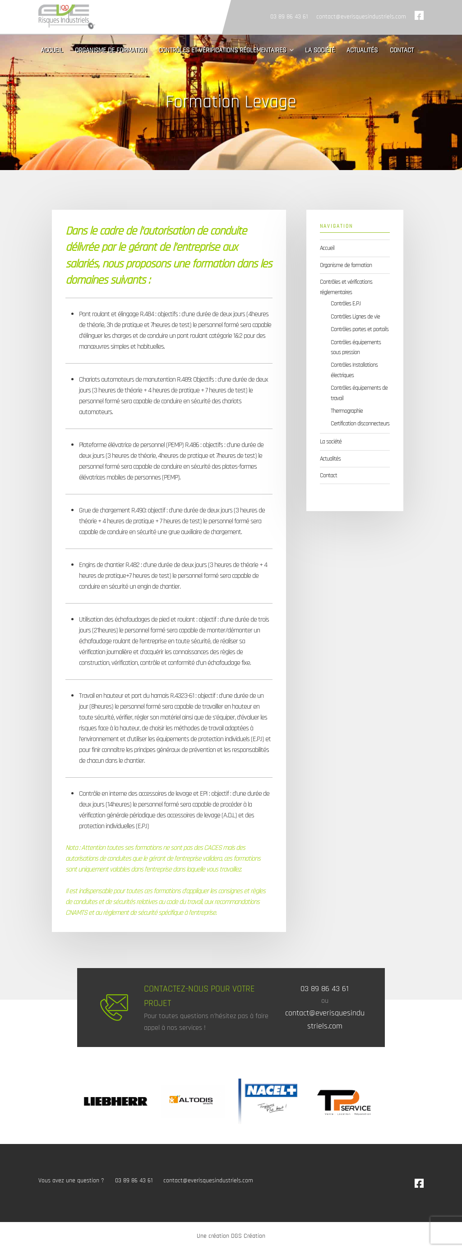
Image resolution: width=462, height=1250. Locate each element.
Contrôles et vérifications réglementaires (226, 50)
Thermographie (347, 411)
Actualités (362, 50)
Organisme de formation (111, 50)
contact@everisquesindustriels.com (361, 17)
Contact (402, 50)
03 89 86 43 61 (289, 17)
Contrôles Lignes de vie (355, 317)
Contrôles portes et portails (359, 329)
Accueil (52, 50)
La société (320, 50)
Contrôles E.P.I (345, 304)
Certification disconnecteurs (360, 424)
